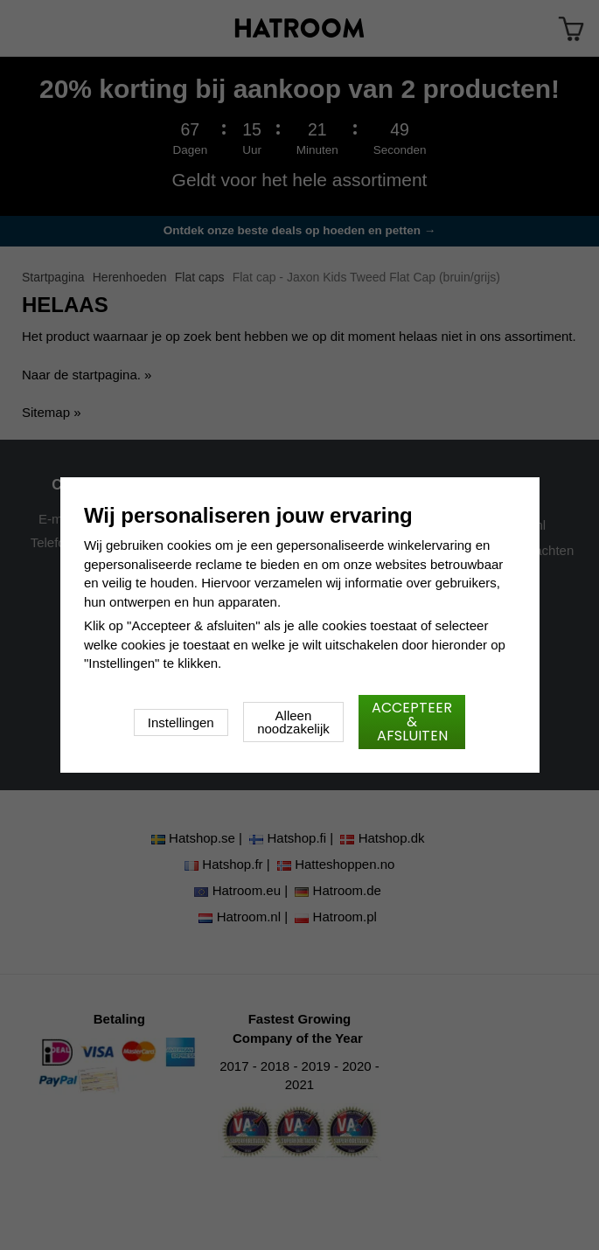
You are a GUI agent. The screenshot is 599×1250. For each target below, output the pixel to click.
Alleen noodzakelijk (293, 722)
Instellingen (181, 722)
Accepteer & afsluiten (412, 722)
